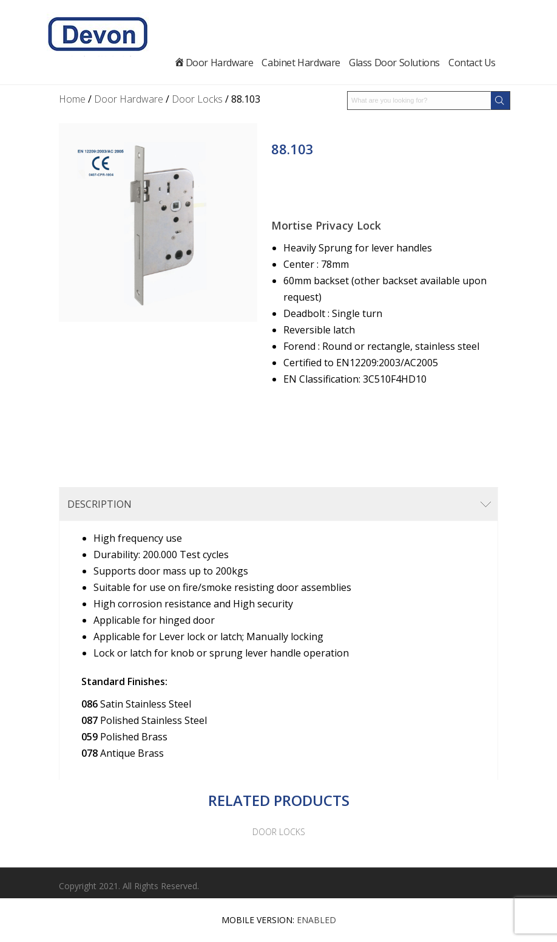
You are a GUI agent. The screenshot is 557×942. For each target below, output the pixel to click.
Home (72, 99)
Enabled (316, 920)
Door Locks (197, 99)
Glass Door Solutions (396, 62)
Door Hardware (221, 62)
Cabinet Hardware (303, 62)
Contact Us (472, 62)
